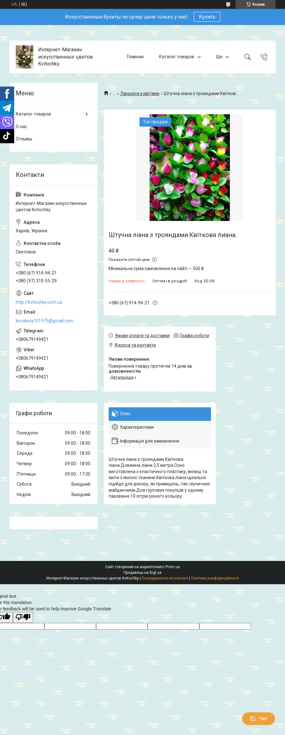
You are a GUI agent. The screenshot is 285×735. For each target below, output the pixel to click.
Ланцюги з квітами (139, 93)
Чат (258, 718)
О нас (21, 126)
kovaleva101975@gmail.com (44, 320)
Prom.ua (172, 567)
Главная (135, 56)
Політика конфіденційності (215, 578)
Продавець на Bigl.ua (142, 572)
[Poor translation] (23, 617)
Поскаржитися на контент (165, 578)
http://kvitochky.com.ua (39, 302)
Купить (207, 17)
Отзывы (24, 138)
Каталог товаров (176, 56)
